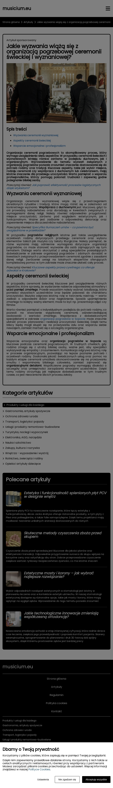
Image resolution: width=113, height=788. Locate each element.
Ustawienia (43, 779)
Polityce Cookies (39, 769)
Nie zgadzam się (67, 779)
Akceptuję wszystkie (96, 779)
